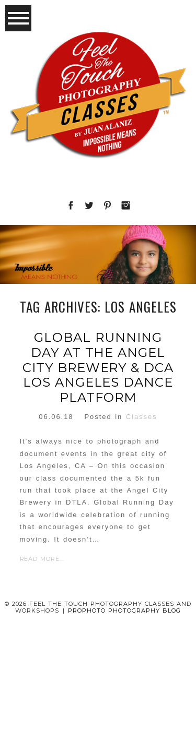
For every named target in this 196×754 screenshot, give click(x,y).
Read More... (42, 558)
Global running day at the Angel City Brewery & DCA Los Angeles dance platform (98, 367)
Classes (141, 417)
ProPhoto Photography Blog (124, 610)
